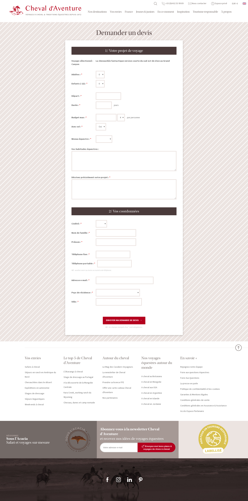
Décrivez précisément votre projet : (90, 177)
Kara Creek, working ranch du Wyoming (77, 395)
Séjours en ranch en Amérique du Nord (40, 375)
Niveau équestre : (80, 139)
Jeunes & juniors (145, 11)
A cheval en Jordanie (151, 404)
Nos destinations (97, 11)
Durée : (75, 105)
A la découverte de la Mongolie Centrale (78, 385)
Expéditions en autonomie (37, 388)
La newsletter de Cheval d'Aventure (113, 375)
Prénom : (76, 242)
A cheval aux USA (149, 387)
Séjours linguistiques (35, 399)
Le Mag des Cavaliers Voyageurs (117, 367)
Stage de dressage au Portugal (78, 377)
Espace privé (219, 3)
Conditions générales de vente (195, 400)
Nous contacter (197, 3)
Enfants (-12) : (78, 83)
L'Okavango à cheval (73, 371)
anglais (244, 3)
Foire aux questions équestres (194, 372)
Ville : (74, 301)
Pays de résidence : (81, 292)
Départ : (75, 96)
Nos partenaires (110, 398)
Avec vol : (76, 126)
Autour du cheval (115, 358)
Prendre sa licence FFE (113, 382)
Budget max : (78, 117)
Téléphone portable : (82, 263)
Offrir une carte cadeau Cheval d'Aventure (116, 390)
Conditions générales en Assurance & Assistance (203, 405)
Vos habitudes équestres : (85, 149)
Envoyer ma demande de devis (122, 320)
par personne (133, 117)
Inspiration (183, 11)
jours (116, 105)
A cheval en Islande (150, 398)
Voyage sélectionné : (82, 61)
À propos (226, 11)
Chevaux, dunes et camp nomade (79, 402)
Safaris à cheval (32, 367)
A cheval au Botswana (151, 376)
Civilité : (75, 223)
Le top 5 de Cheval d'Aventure (78, 360)
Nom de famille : (79, 233)
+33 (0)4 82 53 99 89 (172, 3)
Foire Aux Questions (189, 378)
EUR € (235, 3)
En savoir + (188, 358)
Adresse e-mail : (79, 280)
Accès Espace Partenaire (192, 411)
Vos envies (116, 11)
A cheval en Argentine (151, 393)
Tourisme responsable (205, 11)
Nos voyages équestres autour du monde (156, 363)
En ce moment (166, 11)
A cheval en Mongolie (151, 382)
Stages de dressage (34, 393)
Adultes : (76, 74)
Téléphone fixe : (79, 254)
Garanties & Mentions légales (194, 394)
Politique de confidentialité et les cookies (200, 389)
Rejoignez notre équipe (191, 367)
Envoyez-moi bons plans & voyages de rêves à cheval (156, 447)
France (129, 11)
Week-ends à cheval (34, 404)
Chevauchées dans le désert (38, 382)
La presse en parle (189, 383)
